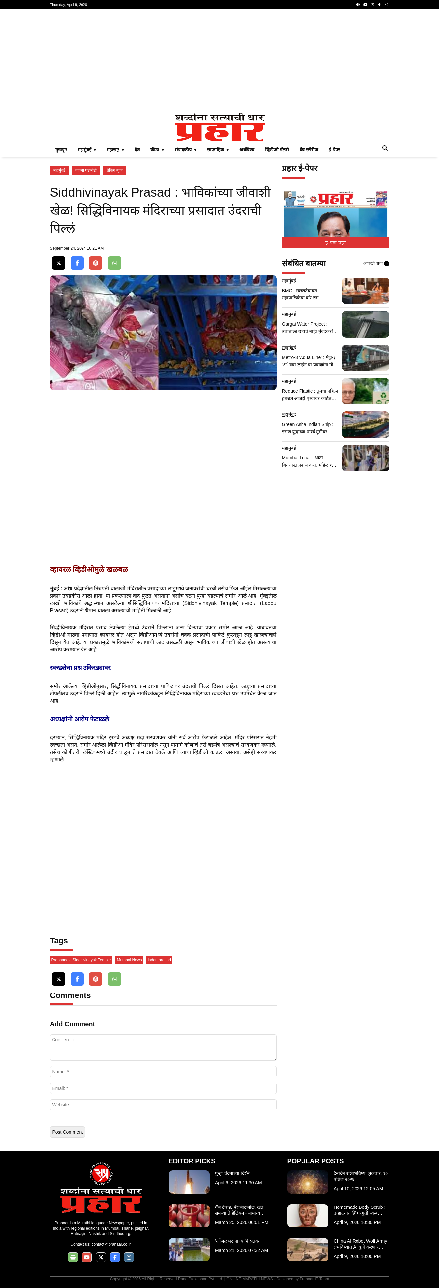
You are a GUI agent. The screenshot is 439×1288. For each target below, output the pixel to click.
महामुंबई (59, 170)
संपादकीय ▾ (185, 149)
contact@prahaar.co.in (111, 1244)
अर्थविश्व (246, 149)
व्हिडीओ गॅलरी (277, 149)
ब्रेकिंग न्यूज (115, 170)
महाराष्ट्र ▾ (115, 149)
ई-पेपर (334, 149)
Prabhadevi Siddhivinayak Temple (81, 960)
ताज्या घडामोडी (86, 170)
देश (137, 149)
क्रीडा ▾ (157, 149)
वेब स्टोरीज (309, 149)
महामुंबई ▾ (87, 149)
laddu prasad (159, 960)
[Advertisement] (219, 61)
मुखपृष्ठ (61, 149)
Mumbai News (129, 960)
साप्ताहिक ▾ (218, 149)
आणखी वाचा (376, 263)
